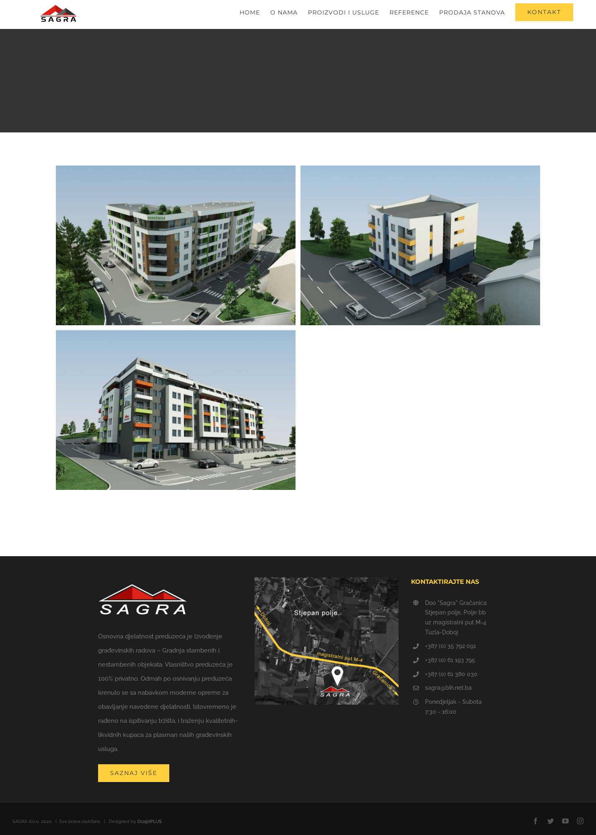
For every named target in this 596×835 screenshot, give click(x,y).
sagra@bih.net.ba (448, 687)
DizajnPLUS (149, 821)
